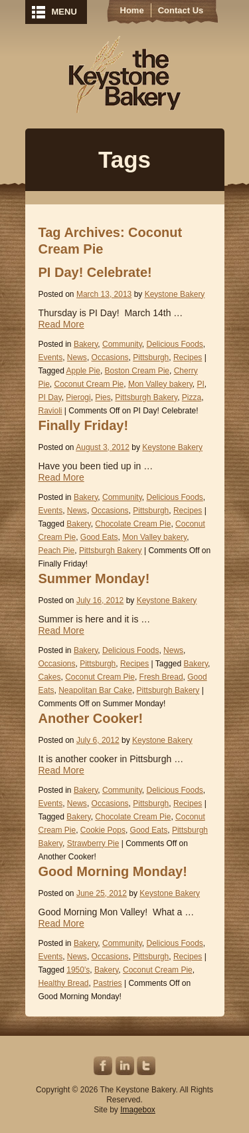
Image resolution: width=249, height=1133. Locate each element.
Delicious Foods (174, 344)
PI (201, 384)
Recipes (187, 357)
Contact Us (181, 10)
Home (132, 10)
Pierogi (78, 397)
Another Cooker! (91, 718)
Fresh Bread (161, 677)
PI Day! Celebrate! (95, 272)
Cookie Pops (102, 830)
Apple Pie (83, 370)
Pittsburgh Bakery (146, 397)
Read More (61, 324)
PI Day (50, 397)
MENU (64, 12)
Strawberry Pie (93, 843)
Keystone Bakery (124, 74)
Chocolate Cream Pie (133, 524)
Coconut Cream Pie (89, 384)
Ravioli (50, 410)
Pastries (107, 983)
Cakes (50, 677)
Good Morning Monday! (113, 871)
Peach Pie (57, 550)
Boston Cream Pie (137, 370)
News (77, 357)
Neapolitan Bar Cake (95, 690)
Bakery (86, 344)
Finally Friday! (84, 425)
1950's (78, 970)
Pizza (191, 397)
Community (122, 344)
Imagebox (137, 1109)
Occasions (110, 357)
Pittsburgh (151, 357)
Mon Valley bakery (160, 384)
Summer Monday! (94, 578)
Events (51, 357)
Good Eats (99, 537)
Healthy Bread (64, 983)
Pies (102, 397)
